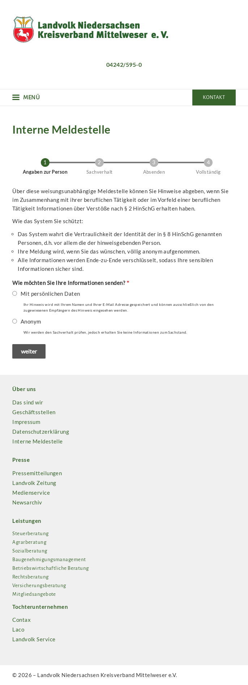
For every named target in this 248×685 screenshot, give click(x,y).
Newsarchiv (27, 502)
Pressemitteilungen (37, 473)
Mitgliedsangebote (34, 594)
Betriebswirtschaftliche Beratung (50, 568)
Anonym (31, 321)
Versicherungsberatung (39, 585)
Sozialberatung (29, 551)
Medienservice (31, 492)
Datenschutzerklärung (40, 431)
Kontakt (214, 97)
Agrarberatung (29, 542)
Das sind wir (27, 402)
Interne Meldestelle (37, 441)
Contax (21, 619)
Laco (18, 629)
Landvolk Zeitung (34, 483)
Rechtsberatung (30, 577)
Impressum (26, 422)
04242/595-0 (124, 64)
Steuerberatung (30, 533)
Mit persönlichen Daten (50, 293)
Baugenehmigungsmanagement (49, 559)
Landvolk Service (33, 639)
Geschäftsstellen (33, 412)
